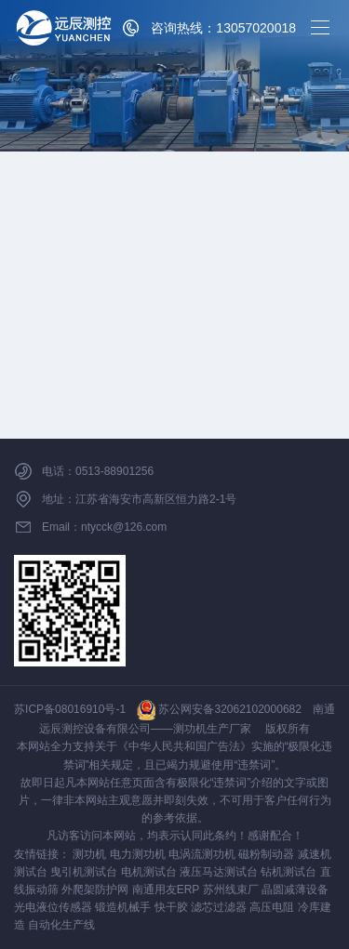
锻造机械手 (123, 907)
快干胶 (171, 907)
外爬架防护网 (94, 889)
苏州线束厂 (231, 889)
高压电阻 (271, 907)
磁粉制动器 (266, 854)
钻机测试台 (288, 871)
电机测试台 (149, 871)
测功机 (89, 854)
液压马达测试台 (219, 871)
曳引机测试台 (83, 871)
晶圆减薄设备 (295, 889)
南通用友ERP (165, 889)
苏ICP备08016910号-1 (70, 709)
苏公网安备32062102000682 (219, 709)
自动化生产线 (61, 924)
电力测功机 (138, 854)
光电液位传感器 (53, 907)
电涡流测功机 (201, 854)
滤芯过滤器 (219, 907)
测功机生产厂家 (212, 728)
